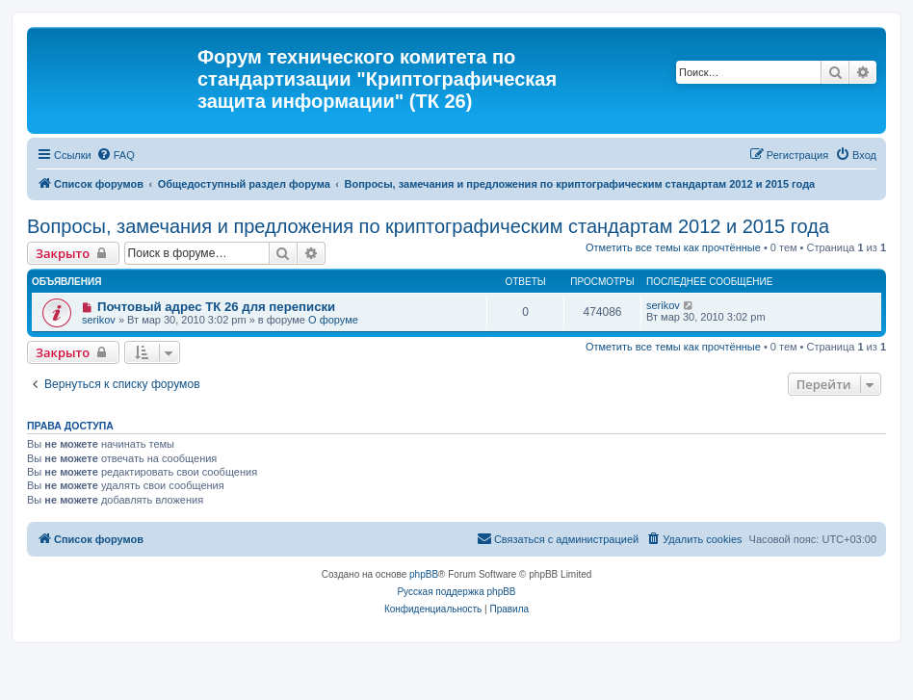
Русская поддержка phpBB (456, 591)
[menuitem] (115, 155)
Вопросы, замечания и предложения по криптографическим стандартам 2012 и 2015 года (428, 226)
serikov (99, 319)
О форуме (333, 319)
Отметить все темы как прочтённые (673, 247)
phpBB (423, 574)
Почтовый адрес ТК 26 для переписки (216, 306)
